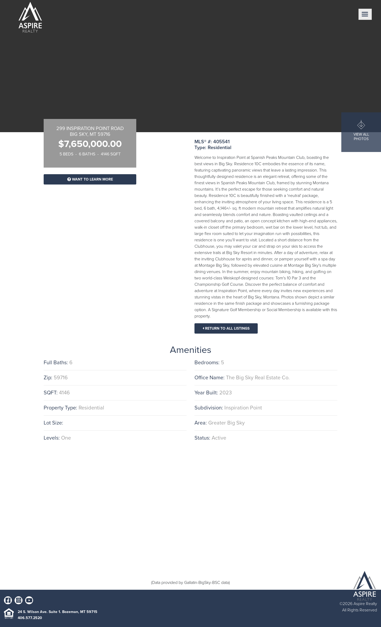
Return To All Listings (226, 328)
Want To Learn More (90, 179)
